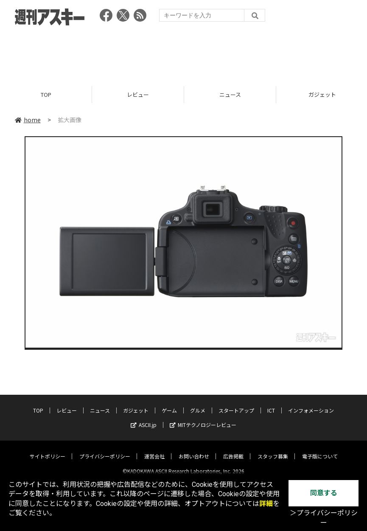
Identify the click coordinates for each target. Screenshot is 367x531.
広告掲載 (233, 449)
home (28, 119)
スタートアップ (236, 403)
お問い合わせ (194, 449)
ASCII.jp (144, 417)
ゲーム (169, 403)
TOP (46, 94)
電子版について (320, 449)
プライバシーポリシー (104, 449)
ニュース (230, 94)
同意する (323, 493)
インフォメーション (311, 403)
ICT (271, 403)
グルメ (197, 403)
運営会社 (154, 449)
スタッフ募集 (273, 449)
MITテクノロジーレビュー (203, 417)
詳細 (266, 504)
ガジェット (135, 403)
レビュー (138, 94)
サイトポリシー (47, 449)
